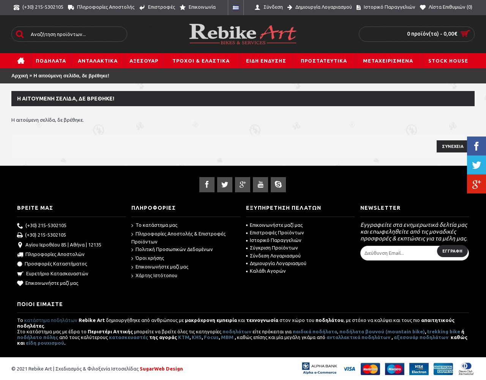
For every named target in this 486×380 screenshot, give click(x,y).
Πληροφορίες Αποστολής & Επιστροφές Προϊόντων (178, 237)
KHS (197, 337)
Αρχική (19, 76)
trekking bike (443, 331)
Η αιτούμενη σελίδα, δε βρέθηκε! (71, 76)
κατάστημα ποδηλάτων (50, 320)
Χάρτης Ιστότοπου (154, 276)
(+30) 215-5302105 (41, 226)
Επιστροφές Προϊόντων (275, 232)
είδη (32, 342)
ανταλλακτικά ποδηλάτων (358, 337)
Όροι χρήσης (147, 258)
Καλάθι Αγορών (266, 270)
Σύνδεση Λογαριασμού (273, 255)
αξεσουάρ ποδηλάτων (422, 337)
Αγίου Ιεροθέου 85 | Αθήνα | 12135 (59, 245)
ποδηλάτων (236, 331)
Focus (211, 337)
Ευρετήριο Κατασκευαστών (52, 274)
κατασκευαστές (128, 337)
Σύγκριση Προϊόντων (272, 247)
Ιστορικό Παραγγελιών (273, 240)
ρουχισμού (51, 342)
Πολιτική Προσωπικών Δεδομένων (172, 250)
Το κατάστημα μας (154, 225)
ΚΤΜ (183, 337)
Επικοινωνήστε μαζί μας (47, 283)
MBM (227, 337)
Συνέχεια (453, 146)
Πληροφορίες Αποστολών (51, 254)
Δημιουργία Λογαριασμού (276, 263)
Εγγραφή (452, 251)
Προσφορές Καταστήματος (52, 264)
